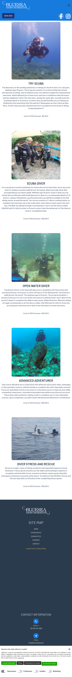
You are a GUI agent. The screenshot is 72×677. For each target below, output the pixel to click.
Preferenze (27, 671)
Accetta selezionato (9, 663)
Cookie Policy (31, 549)
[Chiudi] (69, 649)
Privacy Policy (41, 549)
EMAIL (36, 640)
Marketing (57, 671)
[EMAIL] (36, 635)
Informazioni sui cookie (32, 663)
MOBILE (36, 626)
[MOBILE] (36, 621)
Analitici (42, 671)
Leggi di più (21, 658)
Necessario (11, 671)
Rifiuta (20, 663)
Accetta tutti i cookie (49, 664)
